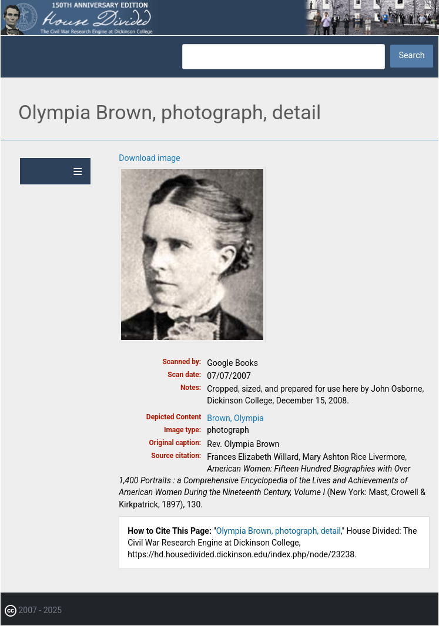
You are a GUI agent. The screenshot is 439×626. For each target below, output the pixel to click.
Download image (149, 158)
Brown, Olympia (235, 418)
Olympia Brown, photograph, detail (278, 531)
